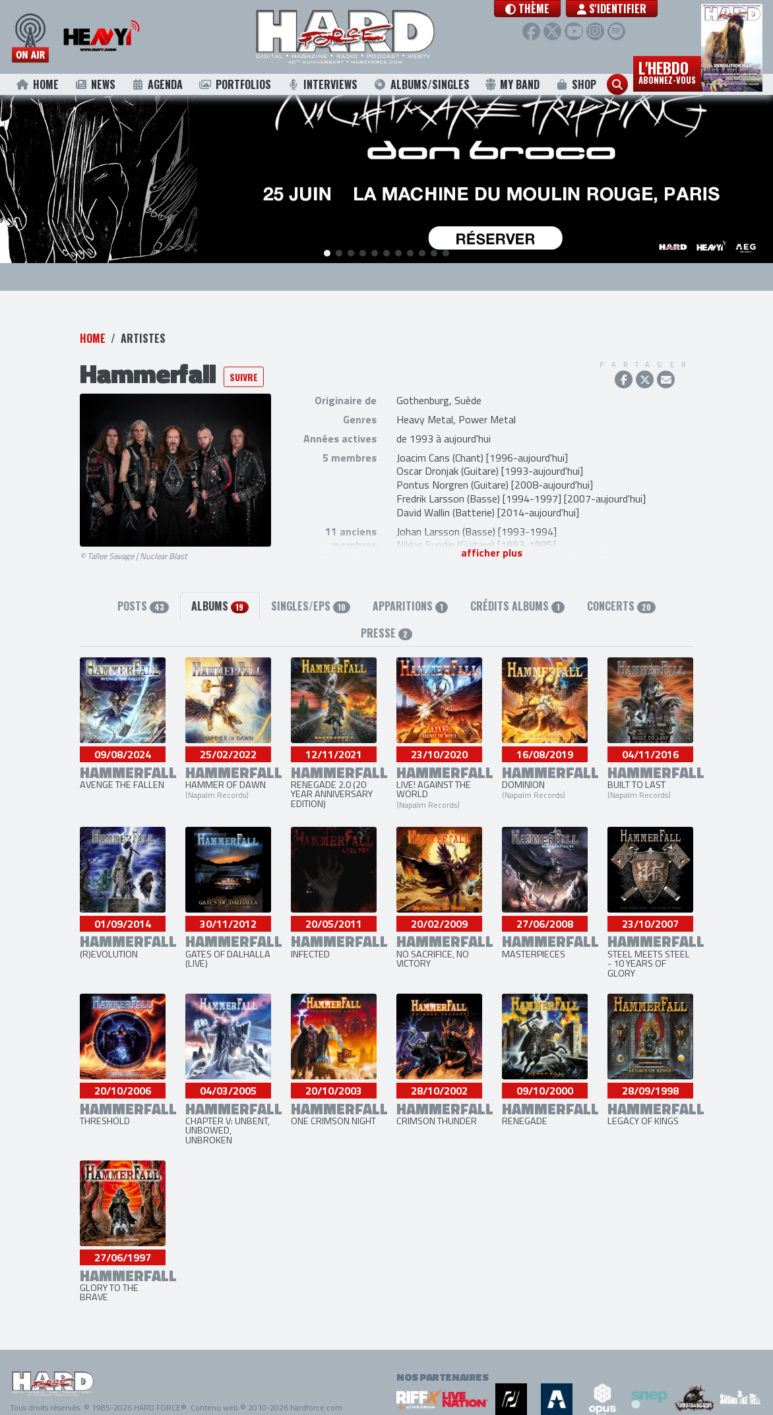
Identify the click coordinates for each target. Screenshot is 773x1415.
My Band (512, 84)
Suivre (244, 377)
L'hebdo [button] (667, 71)
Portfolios (235, 84)
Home (37, 84)
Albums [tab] (219, 607)
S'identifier (629, 8)
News (94, 84)
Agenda (157, 84)
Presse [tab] (386, 634)
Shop (576, 84)
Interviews (321, 84)
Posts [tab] (143, 607)
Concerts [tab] (621, 607)
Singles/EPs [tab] (310, 607)
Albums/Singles (421, 84)
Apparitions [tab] (410, 607)
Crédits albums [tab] (517, 607)
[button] (545, 8)
